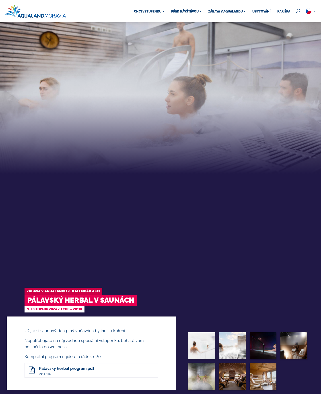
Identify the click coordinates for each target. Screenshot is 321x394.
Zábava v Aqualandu (47, 291)
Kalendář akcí (86, 291)
